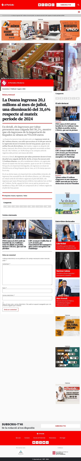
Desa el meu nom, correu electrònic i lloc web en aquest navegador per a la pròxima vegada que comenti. (26, 305)
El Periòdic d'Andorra (16, 83)
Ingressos (19, 196)
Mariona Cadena (63, 271)
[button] (78, 4)
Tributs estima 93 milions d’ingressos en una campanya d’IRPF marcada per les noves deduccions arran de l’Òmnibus (67, 180)
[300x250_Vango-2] (67, 367)
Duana (13, 196)
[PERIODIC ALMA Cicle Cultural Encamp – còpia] (67, 336)
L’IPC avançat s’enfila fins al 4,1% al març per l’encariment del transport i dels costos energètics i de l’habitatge (40, 244)
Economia (8, 15)
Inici (3, 15)
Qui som (18, 438)
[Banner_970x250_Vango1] (40, 40)
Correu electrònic (8, 295)
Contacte (27, 438)
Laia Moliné (61, 243)
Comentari (6, 264)
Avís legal (62, 438)
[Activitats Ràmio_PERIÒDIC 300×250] (67, 213)
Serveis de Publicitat (39, 438)
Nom (4, 288)
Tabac (25, 196)
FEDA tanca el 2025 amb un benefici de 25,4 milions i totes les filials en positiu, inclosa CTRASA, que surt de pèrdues (14, 244)
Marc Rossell (61, 298)
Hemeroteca (52, 438)
